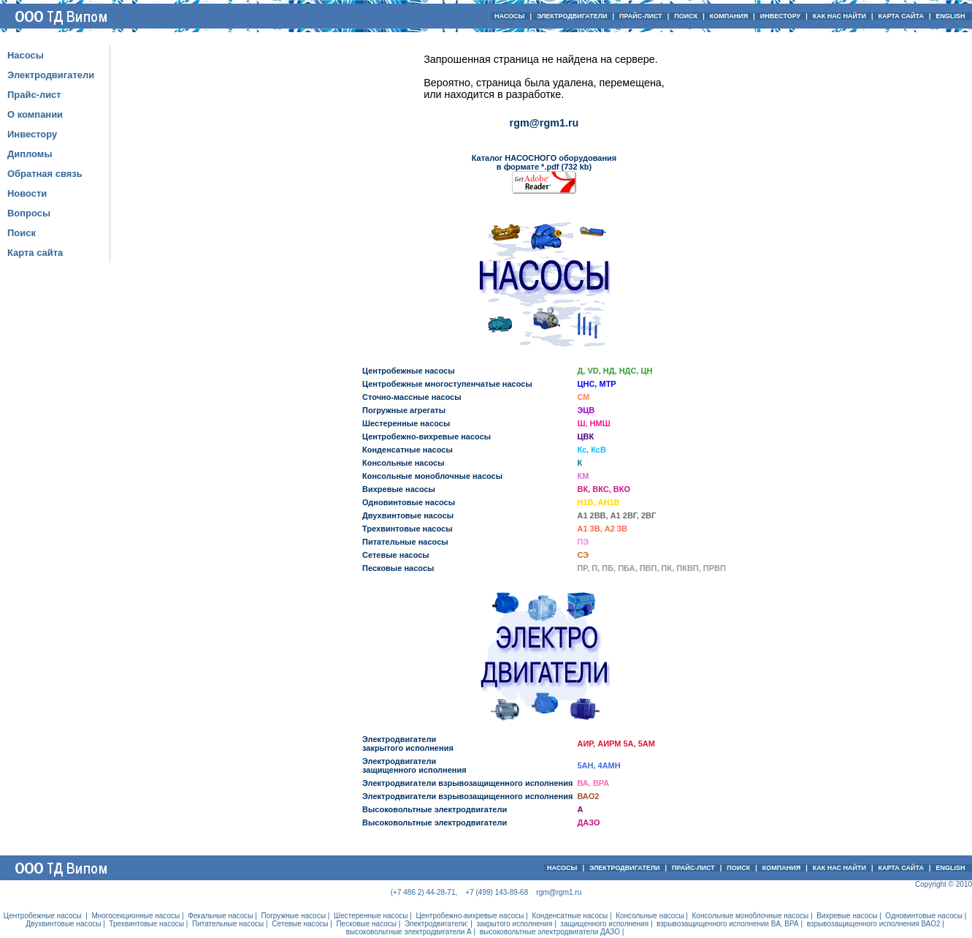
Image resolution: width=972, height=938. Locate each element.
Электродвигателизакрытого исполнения (408, 743)
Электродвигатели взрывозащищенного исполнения (467, 783)
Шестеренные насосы (406, 423)
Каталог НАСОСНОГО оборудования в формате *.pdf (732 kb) (544, 162)
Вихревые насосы (398, 489)
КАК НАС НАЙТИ (839, 16)
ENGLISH (951, 16)
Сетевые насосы (395, 555)
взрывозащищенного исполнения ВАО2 (874, 924)
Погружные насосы (293, 916)
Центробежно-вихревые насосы (426, 436)
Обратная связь (45, 173)
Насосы (25, 55)
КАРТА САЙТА (900, 16)
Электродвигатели (50, 74)
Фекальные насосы (220, 916)
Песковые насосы (398, 568)
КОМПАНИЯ (729, 16)
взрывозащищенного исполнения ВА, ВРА (728, 924)
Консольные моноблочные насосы (432, 476)
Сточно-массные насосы (412, 397)
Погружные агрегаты (403, 410)
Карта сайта (35, 252)
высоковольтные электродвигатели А (409, 932)
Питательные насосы (405, 541)
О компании (35, 114)
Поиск (21, 232)
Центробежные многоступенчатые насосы (447, 383)
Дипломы (29, 153)
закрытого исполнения (515, 924)
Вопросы (28, 213)
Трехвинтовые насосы (407, 528)
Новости (27, 193)
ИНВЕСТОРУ (780, 16)
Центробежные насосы (408, 370)
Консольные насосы (403, 462)
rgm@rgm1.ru (544, 123)
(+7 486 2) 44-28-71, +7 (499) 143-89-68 (459, 892)
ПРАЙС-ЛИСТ (640, 16)
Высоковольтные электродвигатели (434, 809)
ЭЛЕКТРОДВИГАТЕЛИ (572, 16)
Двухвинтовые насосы (408, 515)
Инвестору (32, 134)
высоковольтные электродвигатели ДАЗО (550, 932)
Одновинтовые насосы (408, 502)
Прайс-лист (34, 94)
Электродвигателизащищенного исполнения (414, 765)
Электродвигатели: (437, 924)
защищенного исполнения (604, 924)
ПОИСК (685, 16)
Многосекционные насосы (135, 916)
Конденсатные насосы (407, 449)
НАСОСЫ (509, 16)
